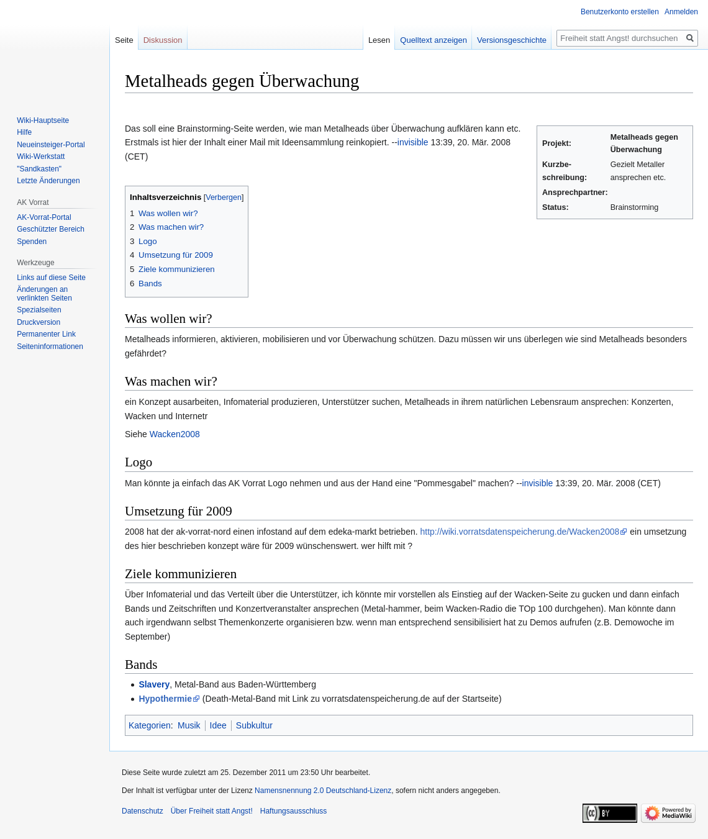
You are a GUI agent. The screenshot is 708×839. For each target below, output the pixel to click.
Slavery (154, 684)
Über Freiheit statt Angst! (212, 811)
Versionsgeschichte (512, 40)
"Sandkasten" (39, 169)
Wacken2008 (175, 434)
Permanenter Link (46, 334)
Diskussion (163, 40)
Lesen (379, 40)
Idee (218, 725)
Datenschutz (142, 811)
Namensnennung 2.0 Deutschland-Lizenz (323, 790)
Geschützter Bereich (50, 229)
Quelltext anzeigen (433, 40)
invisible (413, 142)
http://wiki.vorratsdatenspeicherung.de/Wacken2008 (520, 532)
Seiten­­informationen (50, 346)
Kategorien (150, 725)
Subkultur (254, 725)
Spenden (32, 241)
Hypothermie (165, 699)
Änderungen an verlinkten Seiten (44, 293)
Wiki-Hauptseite (43, 120)
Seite (124, 40)
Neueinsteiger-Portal (50, 144)
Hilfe (24, 132)
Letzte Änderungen (48, 180)
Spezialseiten (39, 310)
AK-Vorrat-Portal (44, 217)
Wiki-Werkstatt (41, 156)
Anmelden (681, 11)
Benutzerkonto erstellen (620, 11)
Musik (189, 725)
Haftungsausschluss (293, 811)
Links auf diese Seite (51, 277)
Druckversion (38, 322)
